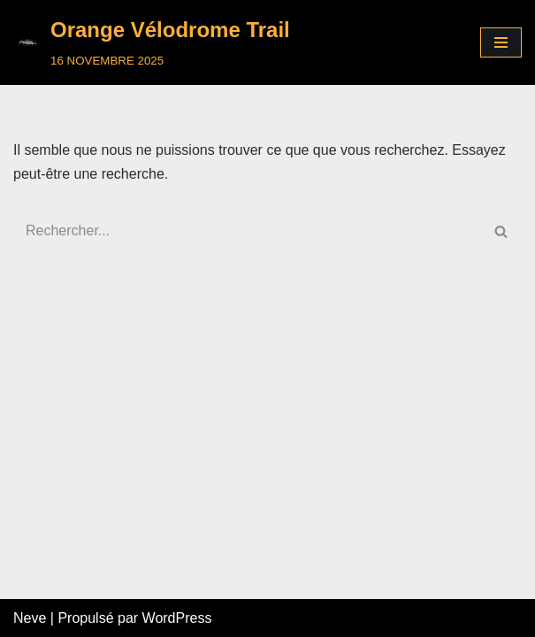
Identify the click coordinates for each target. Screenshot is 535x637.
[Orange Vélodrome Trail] (151, 42)
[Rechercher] (247, 230)
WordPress (177, 617)
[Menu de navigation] (501, 42)
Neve (29, 617)
